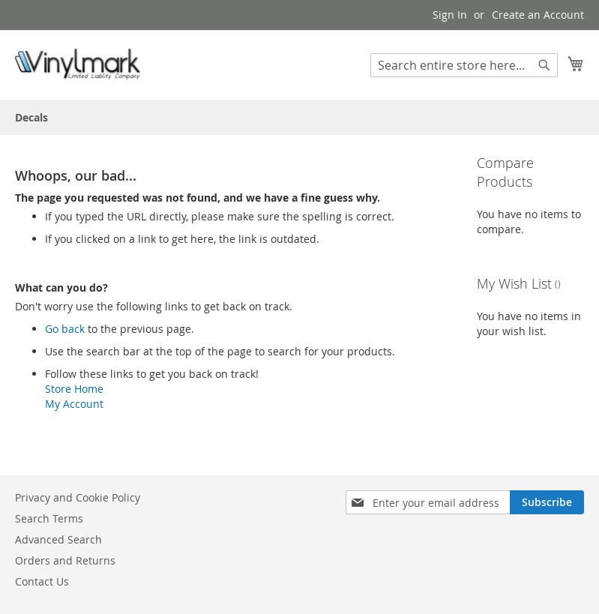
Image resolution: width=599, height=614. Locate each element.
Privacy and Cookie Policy (77, 497)
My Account (74, 404)
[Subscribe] (547, 502)
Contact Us (42, 581)
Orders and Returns (65, 560)
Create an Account (538, 14)
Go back (65, 329)
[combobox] (464, 65)
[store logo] (78, 64)
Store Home (74, 389)
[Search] (544, 65)
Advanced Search (58, 539)
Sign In (450, 14)
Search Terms (49, 518)
